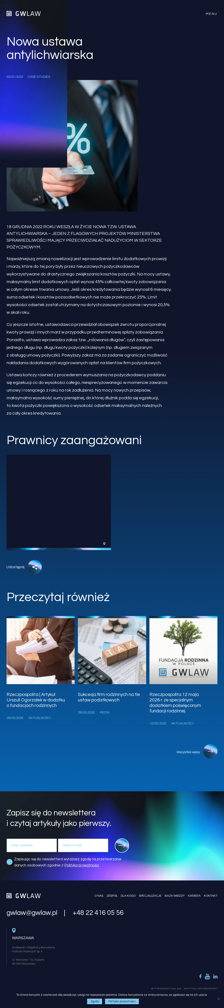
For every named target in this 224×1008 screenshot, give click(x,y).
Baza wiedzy (175, 895)
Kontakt (210, 895)
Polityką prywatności (81, 865)
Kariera (194, 895)
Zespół (112, 895)
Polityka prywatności (122, 1001)
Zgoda (95, 1001)
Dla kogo (128, 895)
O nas (98, 895)
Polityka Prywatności (200, 988)
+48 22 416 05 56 (98, 913)
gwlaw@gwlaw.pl (32, 913)
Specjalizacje (150, 895)
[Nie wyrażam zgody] (218, 999)
